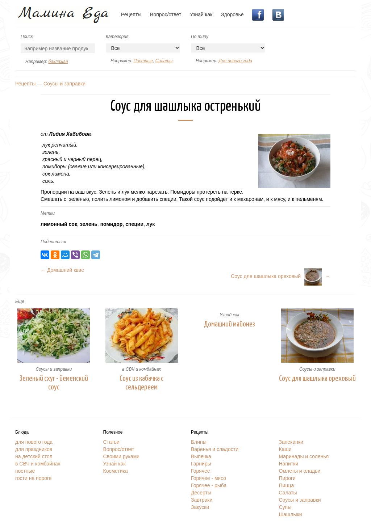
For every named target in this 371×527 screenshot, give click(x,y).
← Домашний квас (62, 270)
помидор (111, 224)
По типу (199, 36)
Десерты (201, 493)
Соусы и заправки (64, 84)
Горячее (200, 471)
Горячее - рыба (208, 485)
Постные (143, 60)
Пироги (287, 478)
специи (134, 224)
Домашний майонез (229, 324)
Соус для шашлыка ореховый (317, 378)
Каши (285, 449)
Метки (48, 213)
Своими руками (121, 456)
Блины (199, 442)
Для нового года (235, 60)
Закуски (200, 507)
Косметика (115, 471)
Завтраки (201, 500)
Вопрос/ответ (165, 14)
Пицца (286, 485)
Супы (285, 507)
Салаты (164, 60)
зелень (88, 224)
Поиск (27, 36)
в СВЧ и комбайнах (141, 369)
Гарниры (201, 464)
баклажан (58, 61)
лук (150, 224)
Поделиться (53, 241)
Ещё (19, 301)
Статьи (111, 442)
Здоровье (232, 14)
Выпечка (201, 456)
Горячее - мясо (208, 478)
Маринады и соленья (304, 456)
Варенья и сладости (214, 449)
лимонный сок (59, 224)
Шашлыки (290, 514)
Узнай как (201, 14)
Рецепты (131, 14)
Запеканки (291, 442)
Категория (117, 36)
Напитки (289, 464)
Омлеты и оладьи (300, 471)
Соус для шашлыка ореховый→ (280, 276)
